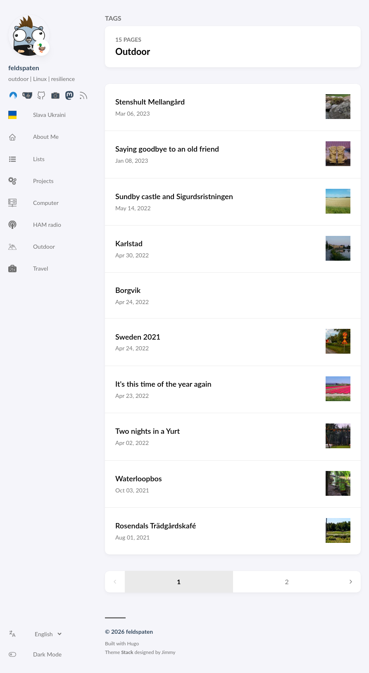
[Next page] (351, 581)
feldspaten (23, 67)
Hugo (133, 643)
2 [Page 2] (287, 581)
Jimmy (169, 652)
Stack (127, 652)
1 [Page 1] (179, 581)
